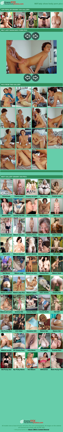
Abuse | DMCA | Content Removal (38, 429)
